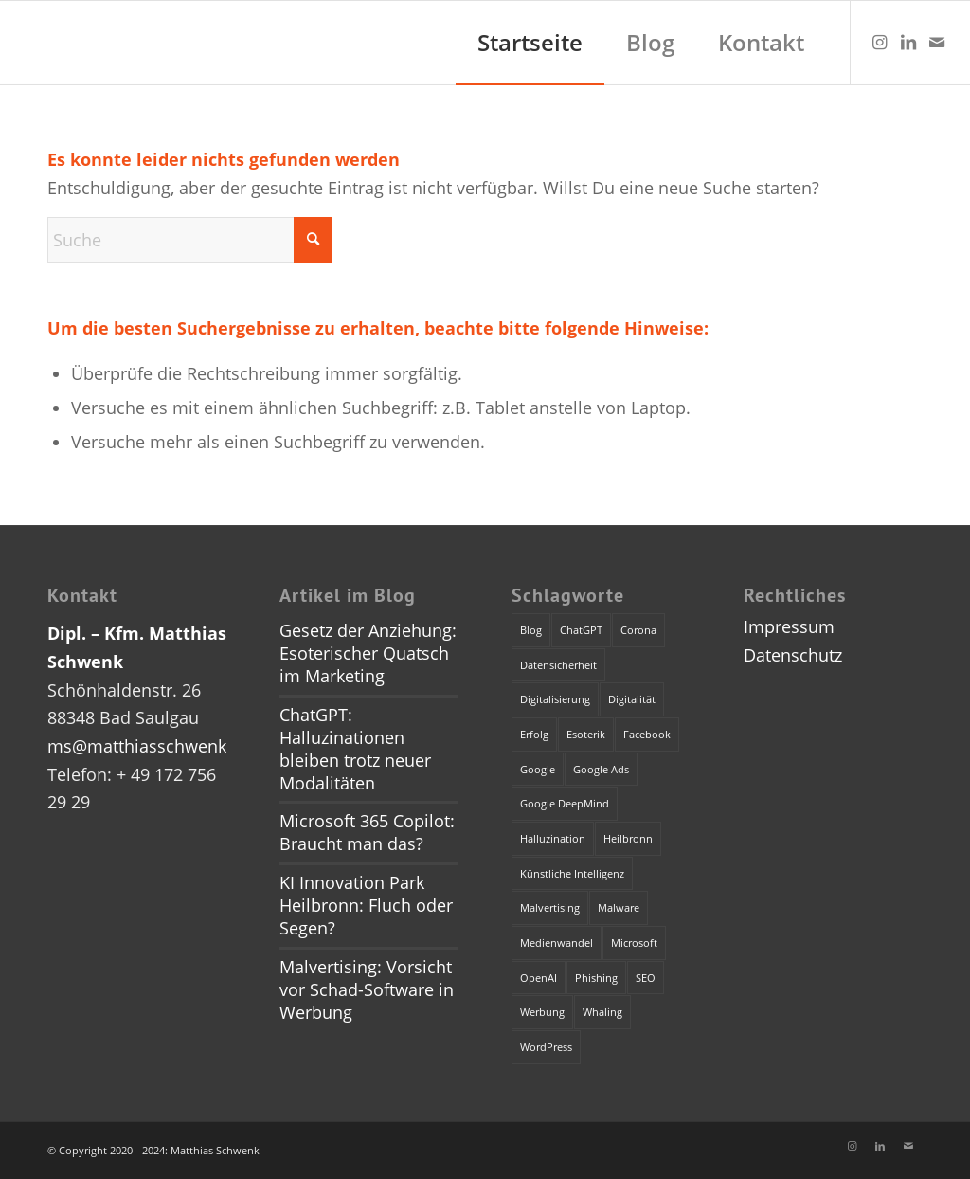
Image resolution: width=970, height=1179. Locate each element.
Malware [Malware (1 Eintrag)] (618, 907)
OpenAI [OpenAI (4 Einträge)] (538, 977)
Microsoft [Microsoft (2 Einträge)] (634, 942)
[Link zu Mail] (937, 41)
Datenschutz (793, 655)
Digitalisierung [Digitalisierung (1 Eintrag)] (555, 699)
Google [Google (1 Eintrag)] (537, 769)
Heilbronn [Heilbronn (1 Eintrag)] (628, 838)
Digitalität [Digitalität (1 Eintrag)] (632, 699)
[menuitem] (530, 42)
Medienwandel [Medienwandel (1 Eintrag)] (556, 942)
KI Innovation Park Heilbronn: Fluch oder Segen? (366, 905)
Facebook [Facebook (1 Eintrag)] (647, 734)
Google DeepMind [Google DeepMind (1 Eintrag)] (564, 803)
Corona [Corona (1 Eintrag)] (638, 630)
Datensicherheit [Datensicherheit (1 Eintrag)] (558, 665)
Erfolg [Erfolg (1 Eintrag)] (534, 734)
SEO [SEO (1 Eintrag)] (646, 977)
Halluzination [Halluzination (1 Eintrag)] (552, 838)
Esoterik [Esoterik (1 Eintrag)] (585, 734)
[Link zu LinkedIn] (908, 41)
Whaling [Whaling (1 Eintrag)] (602, 1012)
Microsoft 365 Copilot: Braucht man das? (367, 832)
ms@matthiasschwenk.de (149, 746)
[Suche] (189, 240)
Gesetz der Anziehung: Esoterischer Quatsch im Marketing (368, 653)
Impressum (789, 626)
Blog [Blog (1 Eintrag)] (531, 630)
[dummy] (19, 42)
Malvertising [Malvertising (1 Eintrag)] (550, 907)
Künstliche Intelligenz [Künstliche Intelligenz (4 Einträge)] (572, 873)
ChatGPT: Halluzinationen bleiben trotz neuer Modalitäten (355, 748)
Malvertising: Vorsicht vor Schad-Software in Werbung (366, 989)
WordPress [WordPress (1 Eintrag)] (546, 1047)
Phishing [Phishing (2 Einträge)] (596, 977)
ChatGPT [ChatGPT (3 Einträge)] (581, 630)
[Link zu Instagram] (880, 41)
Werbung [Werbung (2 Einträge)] (542, 1012)
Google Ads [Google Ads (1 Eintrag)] (601, 769)
